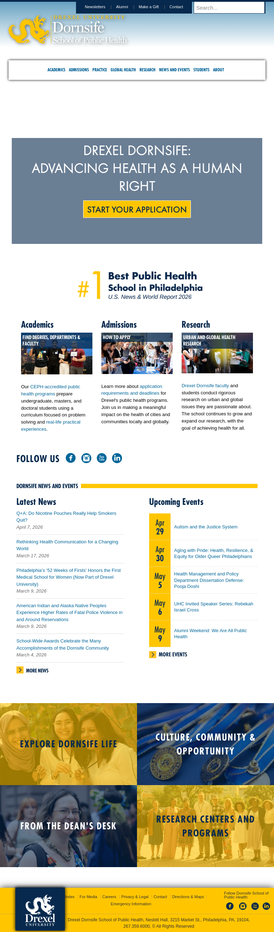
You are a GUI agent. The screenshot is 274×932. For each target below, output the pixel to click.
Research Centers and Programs (205, 829)
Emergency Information (131, 904)
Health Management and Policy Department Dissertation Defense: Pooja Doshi (209, 583)
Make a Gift (156, 7)
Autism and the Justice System (206, 529)
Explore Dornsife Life (68, 747)
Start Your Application (137, 209)
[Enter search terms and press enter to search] (233, 7)
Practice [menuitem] (99, 69)
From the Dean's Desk (68, 829)
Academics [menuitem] (56, 69)
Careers (109, 897)
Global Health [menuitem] (123, 69)
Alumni (129, 7)
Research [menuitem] (147, 69)
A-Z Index (66, 897)
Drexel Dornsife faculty (205, 385)
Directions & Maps (188, 897)
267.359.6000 (136, 926)
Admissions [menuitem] (79, 69)
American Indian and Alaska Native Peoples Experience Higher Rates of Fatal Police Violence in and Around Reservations (69, 615)
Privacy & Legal (134, 897)
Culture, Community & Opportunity (206, 747)
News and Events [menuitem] (174, 69)
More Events (173, 657)
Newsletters (102, 7)
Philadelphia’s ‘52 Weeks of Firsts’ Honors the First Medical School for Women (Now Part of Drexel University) (68, 580)
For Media (88, 897)
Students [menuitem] (201, 69)
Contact (183, 7)
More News (37, 673)
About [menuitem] (218, 69)
